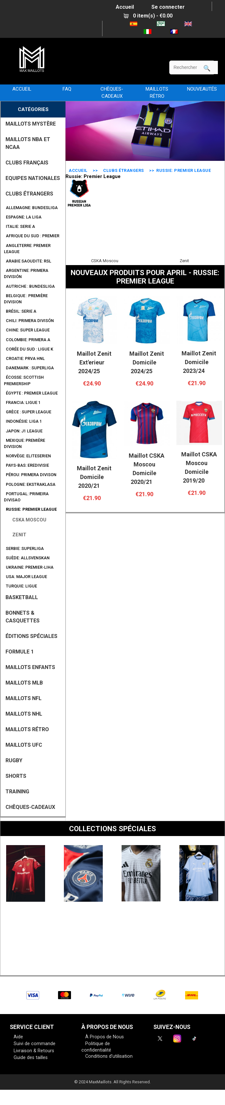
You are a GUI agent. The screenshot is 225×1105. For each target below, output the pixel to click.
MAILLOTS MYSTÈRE (31, 124)
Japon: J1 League (23, 431)
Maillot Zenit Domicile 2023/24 (199, 362)
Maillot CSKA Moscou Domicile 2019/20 (199, 467)
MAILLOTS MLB (24, 683)
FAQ (67, 89)
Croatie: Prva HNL (24, 358)
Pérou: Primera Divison (30, 474)
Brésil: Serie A (20, 311)
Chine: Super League (27, 330)
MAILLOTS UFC (24, 745)
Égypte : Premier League (31, 393)
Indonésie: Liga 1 (23, 421)
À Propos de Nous (104, 1037)
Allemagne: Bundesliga (31, 207)
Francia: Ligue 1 (22, 402)
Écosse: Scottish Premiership (24, 380)
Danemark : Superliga (29, 367)
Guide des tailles (31, 1057)
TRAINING (17, 791)
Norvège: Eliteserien (27, 455)
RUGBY (14, 760)
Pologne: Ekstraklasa (29, 484)
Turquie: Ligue (20, 586)
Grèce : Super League (27, 411)
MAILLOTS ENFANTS (30, 667)
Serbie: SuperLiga (24, 548)
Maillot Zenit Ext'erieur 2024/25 (94, 362)
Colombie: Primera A (27, 339)
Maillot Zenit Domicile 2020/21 (94, 477)
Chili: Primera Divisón (29, 320)
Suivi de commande (34, 1043)
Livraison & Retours (34, 1051)
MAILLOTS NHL (24, 714)
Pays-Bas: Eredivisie (26, 465)
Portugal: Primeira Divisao (26, 496)
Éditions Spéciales (31, 636)
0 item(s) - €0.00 (148, 16)
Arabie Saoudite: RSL (27, 261)
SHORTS (16, 776)
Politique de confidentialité (96, 1047)
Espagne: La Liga (22, 217)
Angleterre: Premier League (27, 248)
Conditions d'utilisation (109, 1056)
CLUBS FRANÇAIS (27, 163)
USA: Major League (25, 576)
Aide (18, 1037)
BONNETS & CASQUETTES (23, 617)
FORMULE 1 (20, 652)
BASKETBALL (22, 597)
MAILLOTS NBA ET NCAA (28, 143)
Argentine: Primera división (26, 273)
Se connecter (168, 7)
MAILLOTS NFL (23, 698)
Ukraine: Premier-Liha (28, 567)
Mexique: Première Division (24, 443)
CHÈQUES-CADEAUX (112, 92)
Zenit (16, 535)
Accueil (125, 7)
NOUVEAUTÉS (202, 89)
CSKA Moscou (26, 520)
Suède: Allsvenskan (27, 557)
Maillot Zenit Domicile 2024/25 (146, 362)
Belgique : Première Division (26, 298)
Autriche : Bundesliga (29, 286)
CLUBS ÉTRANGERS (123, 170)
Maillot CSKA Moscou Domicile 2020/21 (146, 468)
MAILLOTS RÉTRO (157, 92)
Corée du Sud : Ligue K (28, 349)
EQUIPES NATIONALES (33, 178)
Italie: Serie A (19, 226)
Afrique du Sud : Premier (31, 235)
